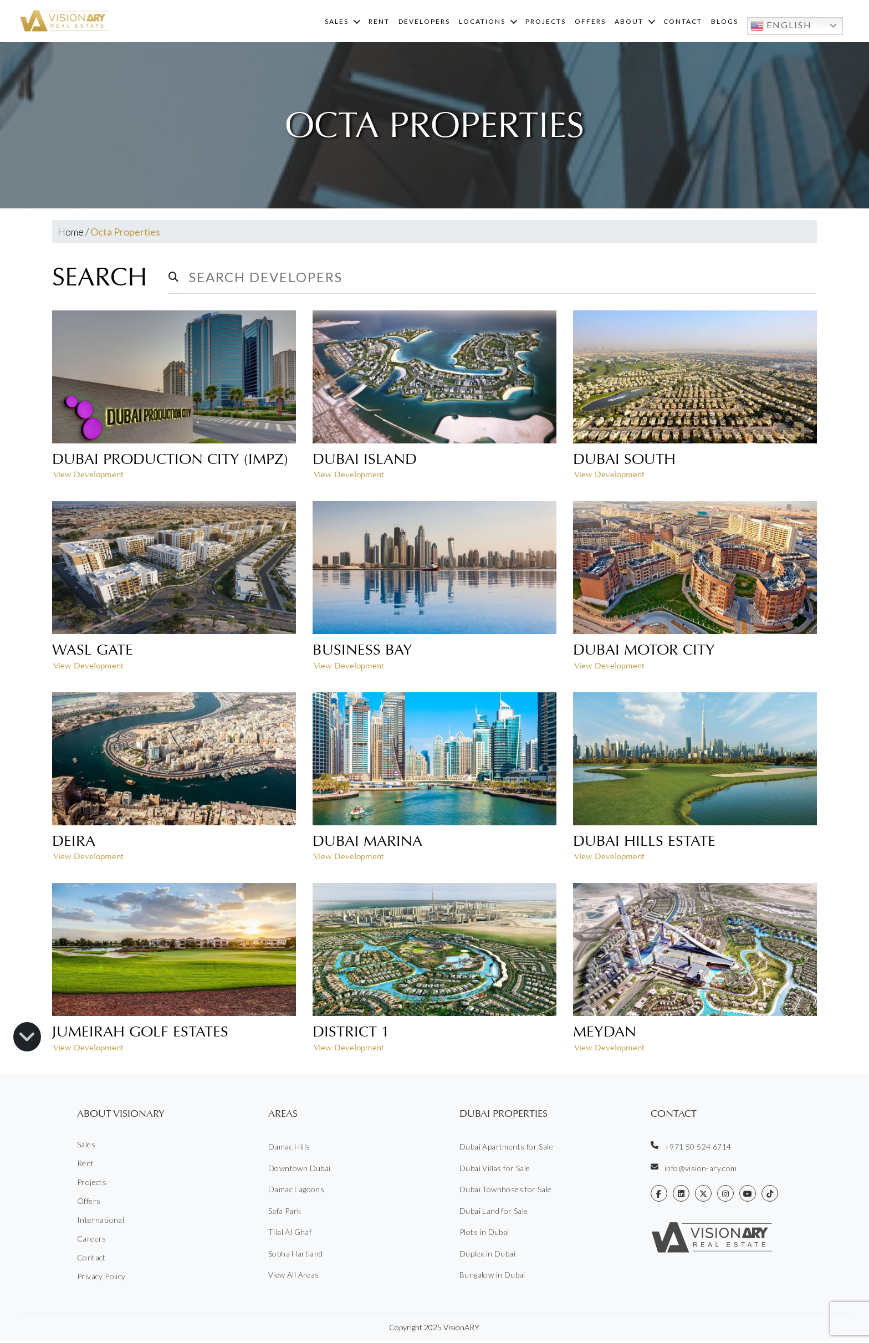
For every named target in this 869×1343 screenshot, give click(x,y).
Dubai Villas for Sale (494, 1170)
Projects (545, 22)
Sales (337, 22)
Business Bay (362, 651)
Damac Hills (289, 1148)
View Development (88, 476)
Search (103, 279)
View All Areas (293, 1276)
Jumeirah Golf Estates (140, 1033)
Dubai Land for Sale (493, 1212)
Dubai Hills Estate (644, 842)
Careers (91, 1240)
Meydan (604, 1033)
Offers (590, 22)
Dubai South (624, 460)
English (781, 26)
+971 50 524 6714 (691, 1148)
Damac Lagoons (296, 1191)
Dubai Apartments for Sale (506, 1148)
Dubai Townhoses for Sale (505, 1191)
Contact (682, 22)
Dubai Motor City (644, 651)
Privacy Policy (101, 1278)
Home (71, 233)
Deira (73, 842)
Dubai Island (365, 460)
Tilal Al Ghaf (289, 1233)
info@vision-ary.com (694, 1170)
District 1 (351, 1033)
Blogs (724, 22)
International (100, 1221)
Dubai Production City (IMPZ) (170, 460)
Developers (424, 22)
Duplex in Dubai (487, 1255)
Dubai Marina (367, 842)
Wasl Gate (92, 651)
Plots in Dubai (484, 1233)
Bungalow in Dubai (492, 1276)
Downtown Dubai (299, 1170)
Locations (482, 22)
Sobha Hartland (295, 1255)
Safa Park (284, 1212)
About (629, 22)
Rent (379, 22)
